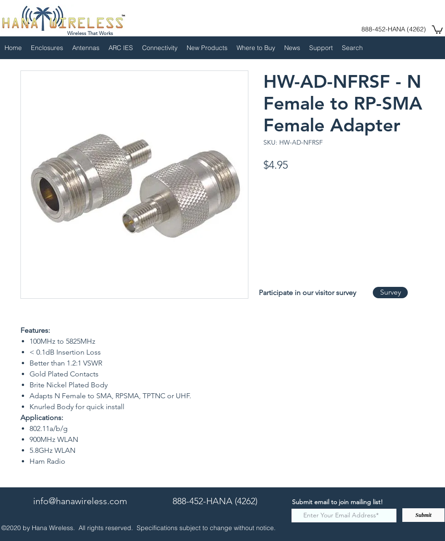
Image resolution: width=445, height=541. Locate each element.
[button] (437, 29)
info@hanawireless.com (80, 501)
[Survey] (390, 292)
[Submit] (423, 515)
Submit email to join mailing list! (337, 502)
